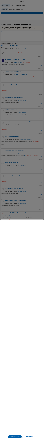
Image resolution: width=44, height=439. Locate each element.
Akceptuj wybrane (29, 436)
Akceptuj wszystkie (14, 436)
